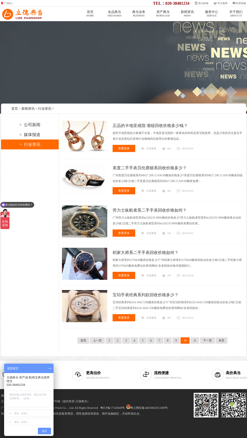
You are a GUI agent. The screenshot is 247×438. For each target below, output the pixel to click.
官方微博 (222, 3)
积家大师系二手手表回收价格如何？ (145, 252)
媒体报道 (32, 134)
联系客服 (241, 3)
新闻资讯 (187, 13)
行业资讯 (44, 108)
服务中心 (212, 13)
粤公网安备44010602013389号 (149, 407)
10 (185, 340)
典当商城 (203, 3)
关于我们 (236, 13)
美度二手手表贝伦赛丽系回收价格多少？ (150, 168)
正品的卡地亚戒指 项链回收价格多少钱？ (150, 125)
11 (194, 340)
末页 (221, 340)
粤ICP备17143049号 (112, 407)
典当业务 (139, 13)
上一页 (97, 340)
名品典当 (114, 13)
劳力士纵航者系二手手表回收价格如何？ (150, 210)
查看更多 (124, 148)
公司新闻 (32, 124)
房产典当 (163, 13)
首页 (90, 13)
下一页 (207, 340)
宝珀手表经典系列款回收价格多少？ (145, 295)
